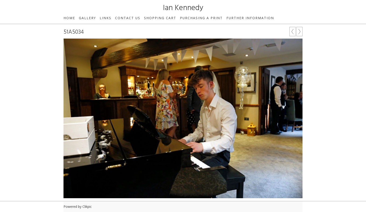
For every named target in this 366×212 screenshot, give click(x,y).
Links (105, 18)
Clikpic (87, 206)
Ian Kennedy (183, 8)
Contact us (127, 18)
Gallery (87, 18)
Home (69, 18)
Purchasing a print (201, 18)
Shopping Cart (160, 18)
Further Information (250, 18)
